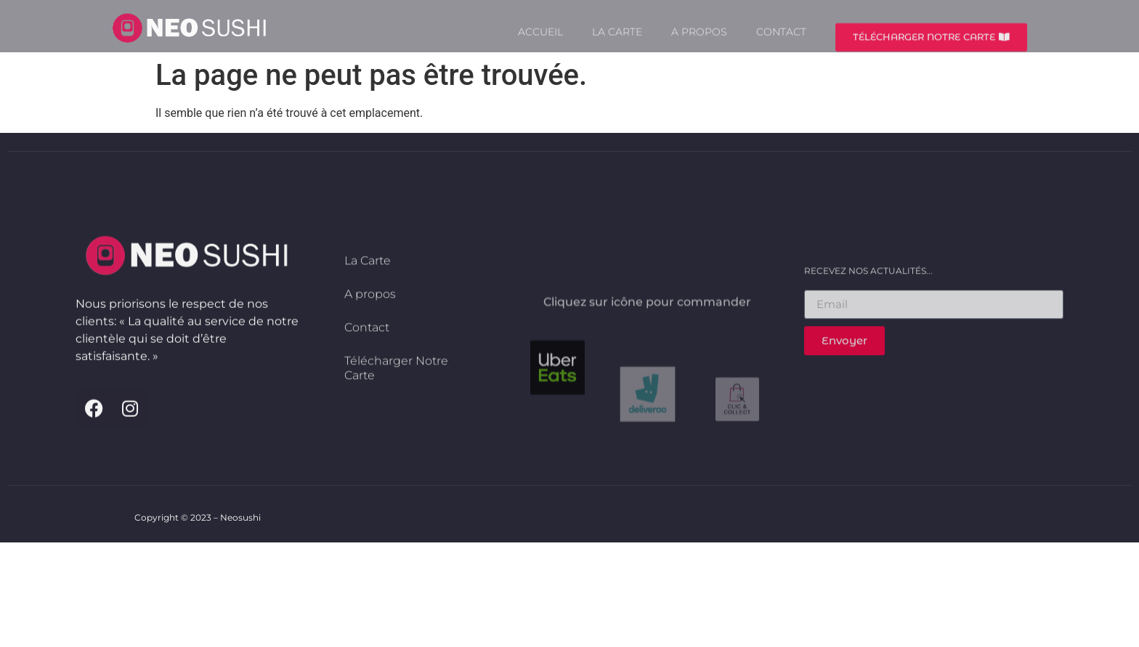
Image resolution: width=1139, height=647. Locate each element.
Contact (781, 39)
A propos (699, 39)
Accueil (540, 39)
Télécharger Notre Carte (396, 400)
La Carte (617, 39)
